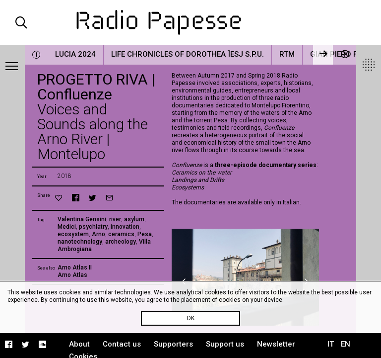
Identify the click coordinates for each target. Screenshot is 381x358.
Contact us (122, 344)
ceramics (121, 234)
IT (330, 344)
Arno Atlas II (75, 267)
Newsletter (276, 344)
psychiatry (93, 226)
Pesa (144, 234)
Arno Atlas (72, 274)
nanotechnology (80, 241)
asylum (134, 219)
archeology (120, 241)
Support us (225, 344)
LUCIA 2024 (75, 54)
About (79, 344)
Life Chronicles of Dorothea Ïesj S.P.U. (187, 54)
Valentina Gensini (82, 219)
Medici (67, 226)
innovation (125, 226)
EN (345, 344)
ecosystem (73, 234)
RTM (287, 54)
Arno (98, 234)
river (115, 219)
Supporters (173, 344)
